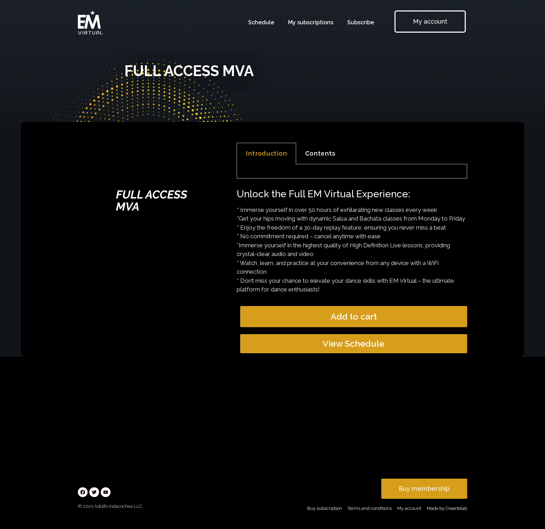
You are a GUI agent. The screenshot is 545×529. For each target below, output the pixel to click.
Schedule (261, 22)
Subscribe (360, 22)
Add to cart (354, 316)
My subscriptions (310, 22)
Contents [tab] (320, 153)
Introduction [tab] (266, 153)
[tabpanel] (352, 171)
